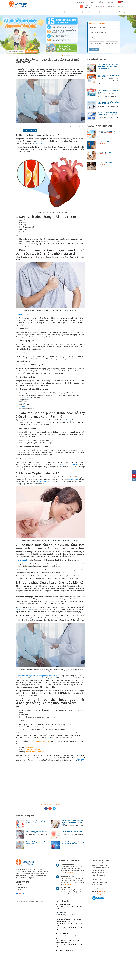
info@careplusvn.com (104, 894)
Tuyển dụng (101, 2)
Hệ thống (91, 2)
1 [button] (60, 55)
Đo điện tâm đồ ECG (23, 560)
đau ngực (25, 397)
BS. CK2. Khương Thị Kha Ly (108, 96)
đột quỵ (68, 420)
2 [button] (62, 55)
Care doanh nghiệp (73, 12)
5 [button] (69, 55)
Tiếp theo (94, 49)
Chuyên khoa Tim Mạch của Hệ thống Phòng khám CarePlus (37, 676)
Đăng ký (121, 6)
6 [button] (71, 55)
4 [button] (67, 55)
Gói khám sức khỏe (30, 12)
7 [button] (73, 55)
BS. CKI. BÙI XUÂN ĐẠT (106, 120)
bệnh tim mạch (73, 479)
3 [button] (64, 55)
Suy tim (22, 406)
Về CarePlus (81, 2)
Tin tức (118, 12)
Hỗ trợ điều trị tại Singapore (52, 12)
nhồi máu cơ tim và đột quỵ (68, 464)
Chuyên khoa (14, 12)
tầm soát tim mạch (44, 481)
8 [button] (75, 55)
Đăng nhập (111, 6)
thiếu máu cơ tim (41, 143)
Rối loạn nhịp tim (22, 314)
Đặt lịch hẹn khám (30, 130)
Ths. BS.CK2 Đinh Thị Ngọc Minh (109, 106)
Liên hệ (110, 2)
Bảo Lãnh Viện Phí (91, 12)
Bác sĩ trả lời (106, 12)
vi (120, 2)
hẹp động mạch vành (23, 609)
